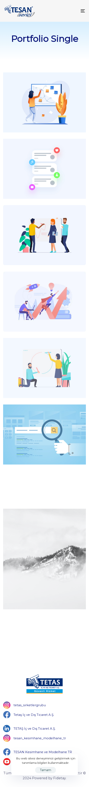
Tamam (45, 770)
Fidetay (59, 778)
